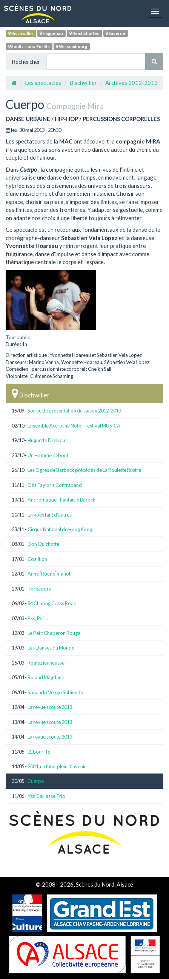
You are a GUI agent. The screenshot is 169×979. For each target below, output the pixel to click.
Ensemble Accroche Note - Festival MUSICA (74, 426)
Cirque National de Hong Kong (60, 529)
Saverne (115, 33)
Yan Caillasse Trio (46, 796)
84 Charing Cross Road (52, 603)
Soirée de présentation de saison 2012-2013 (74, 411)
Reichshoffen (84, 33)
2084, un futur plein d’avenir (57, 766)
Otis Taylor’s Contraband (55, 485)
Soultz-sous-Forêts (29, 46)
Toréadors (39, 589)
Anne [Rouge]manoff (50, 574)
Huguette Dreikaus (48, 440)
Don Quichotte (43, 544)
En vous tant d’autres (50, 515)
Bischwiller (21, 33)
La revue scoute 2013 (50, 707)
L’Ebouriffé (39, 752)
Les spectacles (43, 82)
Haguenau (51, 33)
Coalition (37, 559)
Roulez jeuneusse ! (47, 663)
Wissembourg (71, 46)
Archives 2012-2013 (131, 82)
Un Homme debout (48, 455)
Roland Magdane (46, 677)
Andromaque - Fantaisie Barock (61, 500)
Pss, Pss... (38, 618)
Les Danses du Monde (51, 648)
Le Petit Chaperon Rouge (54, 633)
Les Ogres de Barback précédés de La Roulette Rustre (84, 470)
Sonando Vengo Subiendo (55, 692)
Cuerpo (36, 781)
